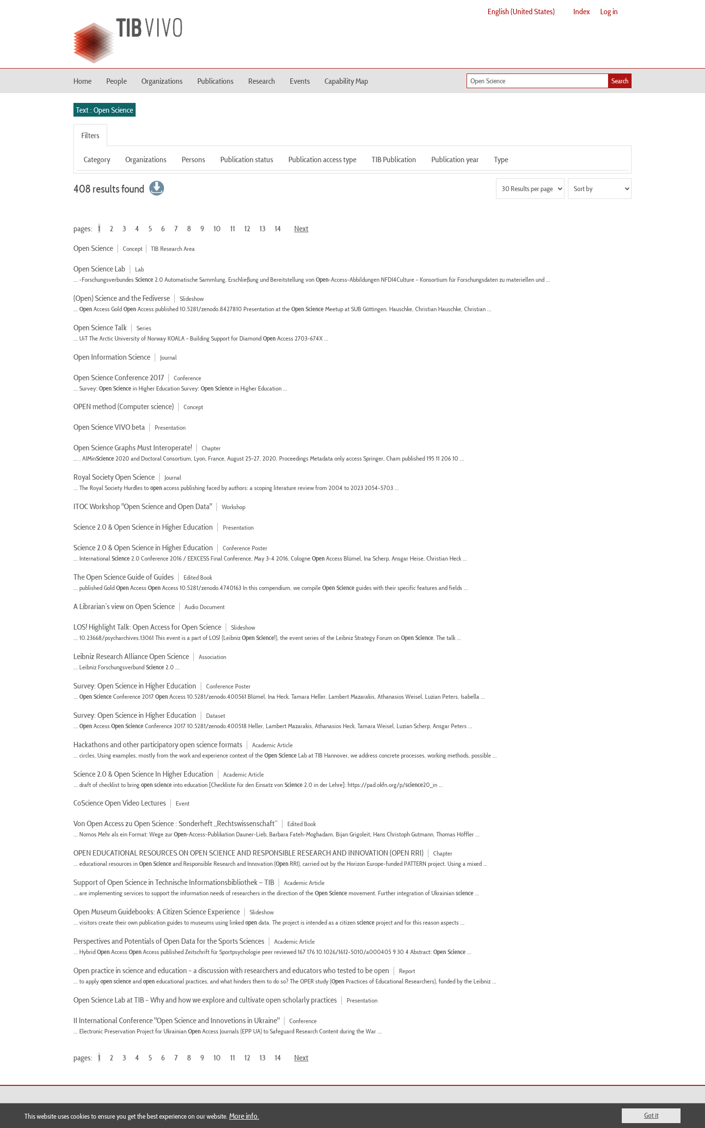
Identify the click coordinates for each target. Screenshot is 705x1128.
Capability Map (346, 81)
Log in (609, 11)
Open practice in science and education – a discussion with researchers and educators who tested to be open (231, 970)
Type (501, 159)
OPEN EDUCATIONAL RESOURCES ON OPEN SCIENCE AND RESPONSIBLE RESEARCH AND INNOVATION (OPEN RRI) (248, 853)
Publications (215, 81)
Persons (193, 159)
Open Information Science (111, 357)
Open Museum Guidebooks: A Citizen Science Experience (156, 911)
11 (232, 228)
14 (278, 228)
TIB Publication (394, 159)
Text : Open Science (104, 110)
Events (300, 81)
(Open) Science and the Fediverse (121, 298)
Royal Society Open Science (114, 477)
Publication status (246, 159)
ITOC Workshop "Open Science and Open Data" (142, 506)
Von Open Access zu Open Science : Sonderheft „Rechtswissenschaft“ (175, 823)
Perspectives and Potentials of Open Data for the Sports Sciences (168, 941)
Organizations (162, 81)
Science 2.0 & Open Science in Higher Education (143, 527)
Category (97, 159)
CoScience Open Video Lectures (120, 803)
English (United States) (521, 11)
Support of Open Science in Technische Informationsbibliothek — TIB (173, 882)
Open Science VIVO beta (109, 427)
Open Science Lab (99, 268)
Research (261, 81)
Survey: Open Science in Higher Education (134, 685)
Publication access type (322, 159)
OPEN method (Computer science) (123, 406)
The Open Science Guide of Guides (123, 577)
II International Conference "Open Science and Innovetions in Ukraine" (176, 1020)
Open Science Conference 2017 (118, 377)
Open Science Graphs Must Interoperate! (132, 447)
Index (581, 11)
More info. (244, 1116)
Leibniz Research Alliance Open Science (131, 656)
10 (217, 228)
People (116, 81)
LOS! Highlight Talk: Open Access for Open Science (147, 627)
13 (262, 228)
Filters (90, 135)
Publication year (455, 159)
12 (247, 228)
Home (82, 81)
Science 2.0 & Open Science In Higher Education (143, 774)
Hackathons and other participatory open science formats (157, 744)
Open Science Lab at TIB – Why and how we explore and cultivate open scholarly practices (205, 1000)
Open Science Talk (100, 327)
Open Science (93, 248)
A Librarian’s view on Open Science (124, 606)
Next (301, 228)
